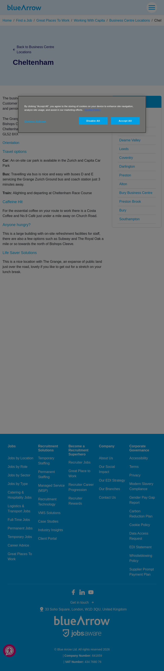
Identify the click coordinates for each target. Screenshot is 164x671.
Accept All (125, 120)
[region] (82, 114)
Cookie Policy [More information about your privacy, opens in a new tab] (93, 109)
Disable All (93, 120)
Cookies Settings (35, 121)
